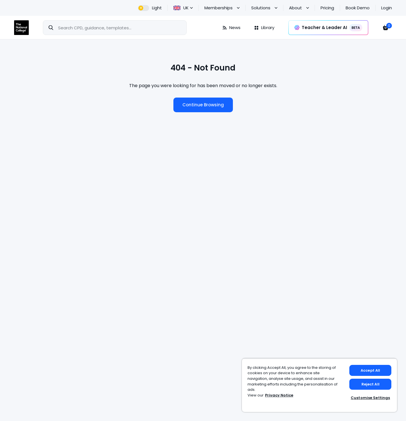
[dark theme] (150, 8)
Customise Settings (370, 397)
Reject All (370, 384)
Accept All (370, 370)
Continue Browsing (203, 105)
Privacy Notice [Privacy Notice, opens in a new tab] (279, 395)
